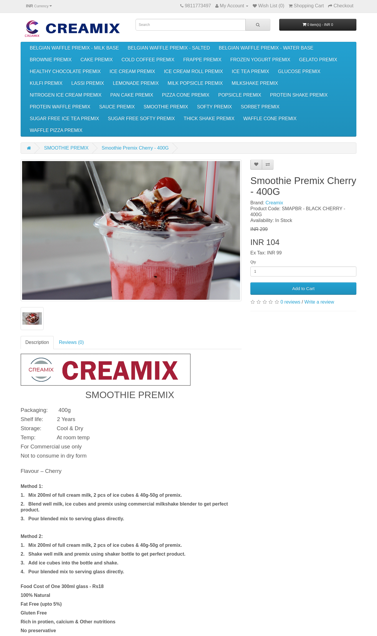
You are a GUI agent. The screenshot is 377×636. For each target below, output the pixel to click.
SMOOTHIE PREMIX (166, 106)
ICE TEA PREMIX (250, 71)
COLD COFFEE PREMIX (148, 59)
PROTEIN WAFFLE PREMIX (60, 106)
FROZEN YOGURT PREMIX (260, 59)
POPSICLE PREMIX (239, 94)
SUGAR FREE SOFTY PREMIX (141, 118)
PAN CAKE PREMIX (131, 94)
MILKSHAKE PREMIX (255, 83)
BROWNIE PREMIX (51, 59)
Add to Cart (303, 288)
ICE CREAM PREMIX (132, 71)
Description (37, 342)
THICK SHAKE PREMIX (209, 118)
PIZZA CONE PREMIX (185, 94)
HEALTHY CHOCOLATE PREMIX (65, 71)
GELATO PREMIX (318, 59)
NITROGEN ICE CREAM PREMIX (66, 94)
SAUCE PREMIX (117, 106)
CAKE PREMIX (96, 59)
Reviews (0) (71, 342)
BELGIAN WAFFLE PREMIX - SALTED (169, 47)
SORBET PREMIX (260, 106)
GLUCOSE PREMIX (299, 71)
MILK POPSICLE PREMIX (195, 83)
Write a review (319, 301)
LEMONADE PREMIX (136, 83)
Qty (253, 262)
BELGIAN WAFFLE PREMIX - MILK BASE (74, 47)
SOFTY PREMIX (214, 106)
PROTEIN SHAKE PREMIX (299, 94)
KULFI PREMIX (46, 83)
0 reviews (290, 301)
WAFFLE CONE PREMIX (270, 118)
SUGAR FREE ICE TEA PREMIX (64, 118)
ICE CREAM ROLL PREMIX (193, 71)
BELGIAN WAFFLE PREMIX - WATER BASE (266, 47)
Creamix (274, 202)
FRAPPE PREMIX (202, 59)
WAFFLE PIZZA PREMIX (56, 130)
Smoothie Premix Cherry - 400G (135, 147)
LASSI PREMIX (87, 83)
